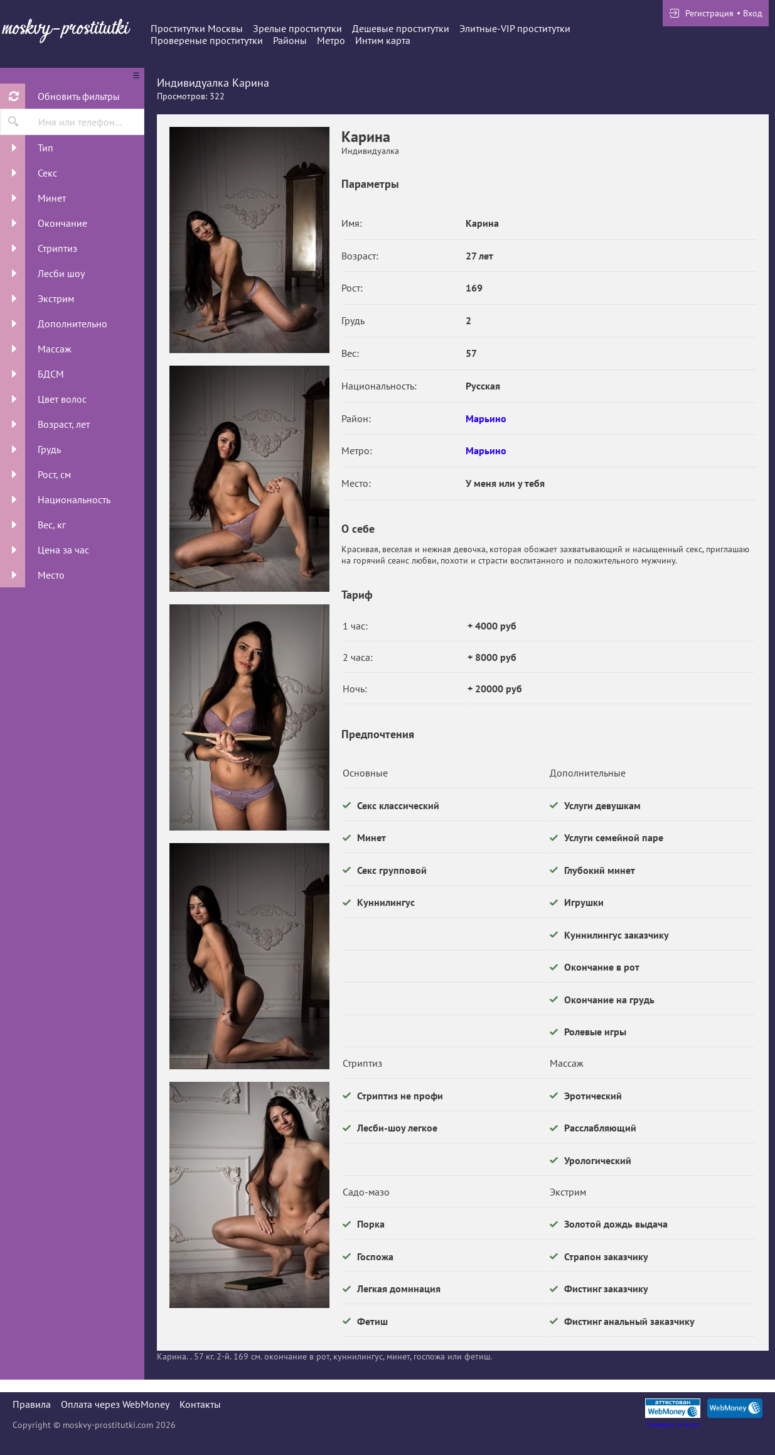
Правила (32, 1404)
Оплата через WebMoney (115, 1404)
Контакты (200, 1404)
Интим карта (382, 40)
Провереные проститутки (207, 40)
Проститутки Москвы (197, 28)
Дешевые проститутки (400, 28)
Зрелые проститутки (297, 28)
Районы (290, 40)
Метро (331, 40)
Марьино (486, 418)
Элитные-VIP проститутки (514, 28)
